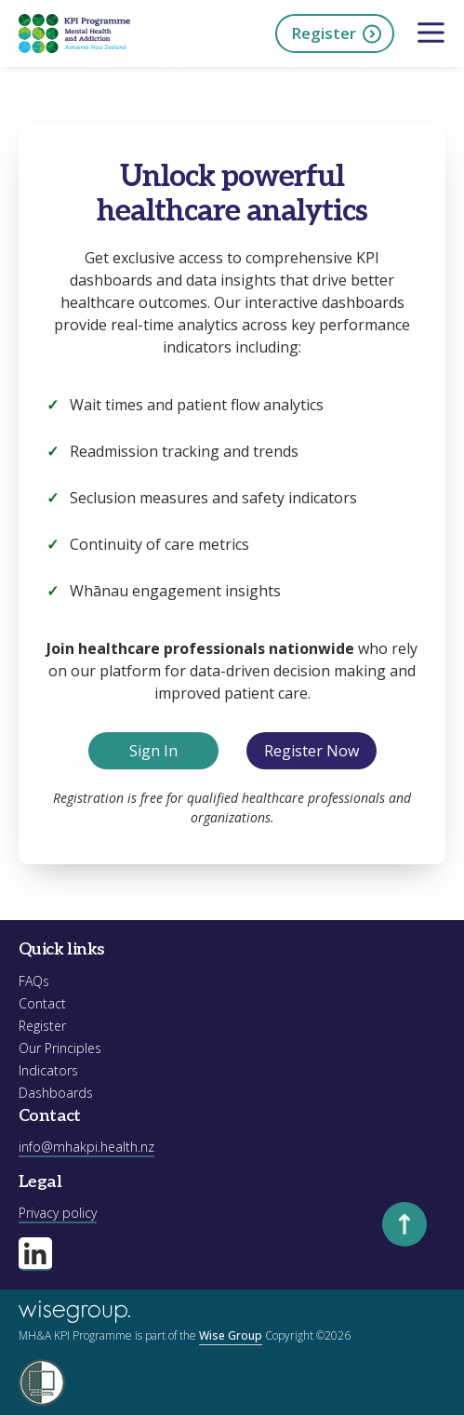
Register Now (311, 751)
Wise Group (230, 1335)
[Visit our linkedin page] (35, 1254)
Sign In (153, 751)
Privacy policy (58, 1212)
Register (337, 34)
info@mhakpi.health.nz (86, 1146)
